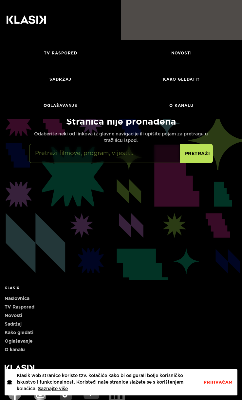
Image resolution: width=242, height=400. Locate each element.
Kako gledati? (181, 79)
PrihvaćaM (218, 382)
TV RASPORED (60, 53)
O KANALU (181, 106)
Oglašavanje (60, 106)
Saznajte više (53, 389)
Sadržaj (60, 79)
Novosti (181, 53)
